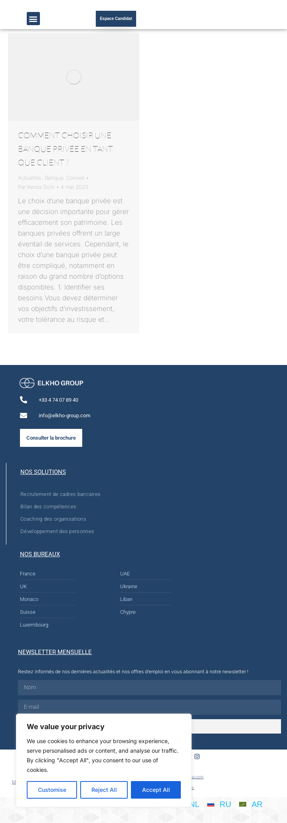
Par (36, 187)
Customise (52, 789)
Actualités (30, 178)
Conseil (75, 178)
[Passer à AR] (251, 804)
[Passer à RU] (219, 804)
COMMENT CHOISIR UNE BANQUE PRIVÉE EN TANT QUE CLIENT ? (65, 148)
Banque (54, 178)
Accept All (156, 789)
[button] (33, 18)
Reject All (104, 789)
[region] (104, 760)
